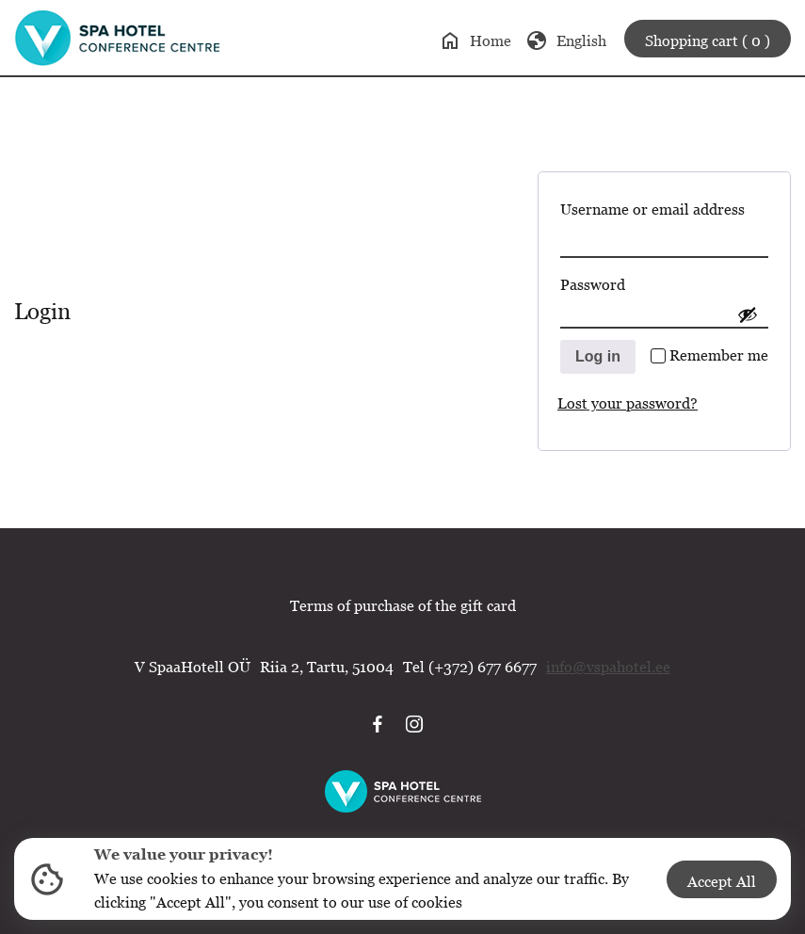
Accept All (721, 881)
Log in (597, 356)
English (565, 40)
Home (475, 40)
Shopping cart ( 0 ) (707, 40)
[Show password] (747, 314)
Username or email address (664, 205)
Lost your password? (627, 403)
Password (629, 281)
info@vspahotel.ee (608, 666)
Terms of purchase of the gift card (403, 605)
